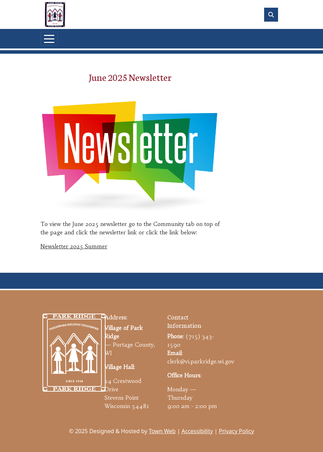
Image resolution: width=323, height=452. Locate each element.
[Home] (55, 14)
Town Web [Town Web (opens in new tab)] (162, 431)
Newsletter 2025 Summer (73, 246)
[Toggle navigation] (49, 39)
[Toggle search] (271, 15)
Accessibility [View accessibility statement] (197, 431)
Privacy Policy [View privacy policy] (236, 431)
